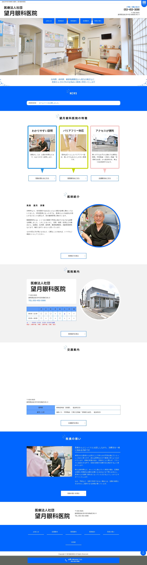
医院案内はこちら (74, 178)
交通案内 (86, 21)
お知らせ (49, 21)
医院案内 (73, 21)
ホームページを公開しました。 (49, 103)
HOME (73, 542)
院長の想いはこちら (42, 178)
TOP (143, 553)
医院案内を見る (73, 334)
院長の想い (98, 21)
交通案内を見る (73, 423)
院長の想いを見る (74, 493)
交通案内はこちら (105, 178)
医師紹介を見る (73, 256)
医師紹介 (61, 21)
